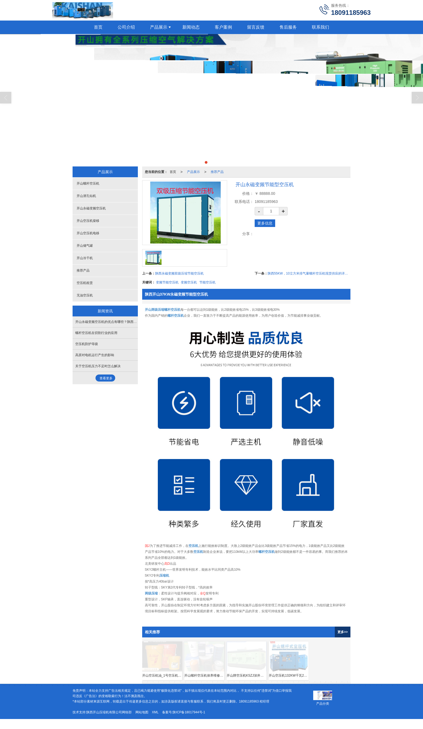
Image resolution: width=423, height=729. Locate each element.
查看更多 (106, 378)
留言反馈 (255, 27)
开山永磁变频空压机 (91, 208)
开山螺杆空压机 (88, 183)
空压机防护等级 (86, 344)
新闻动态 (191, 27)
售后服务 (288, 27)
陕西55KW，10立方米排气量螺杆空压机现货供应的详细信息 (309, 273)
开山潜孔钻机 (86, 196)
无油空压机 (85, 295)
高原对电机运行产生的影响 (94, 355)
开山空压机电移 (88, 233)
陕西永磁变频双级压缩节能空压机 (179, 273)
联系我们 (320, 27)
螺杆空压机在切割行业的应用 (96, 333)
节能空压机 (207, 282)
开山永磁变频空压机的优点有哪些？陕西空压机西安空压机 (117, 322)
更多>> (342, 632)
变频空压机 (189, 282)
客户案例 (223, 27)
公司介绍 (126, 27)
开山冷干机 (85, 258)
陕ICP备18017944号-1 (189, 712)
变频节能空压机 (167, 282)
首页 (98, 27)
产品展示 (158, 27)
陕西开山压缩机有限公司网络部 (109, 712)
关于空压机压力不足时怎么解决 (98, 366)
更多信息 (264, 223)
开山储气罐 (85, 246)
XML (155, 712)
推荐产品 (217, 172)
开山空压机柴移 (88, 221)
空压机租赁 (85, 283)
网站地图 (141, 712)
